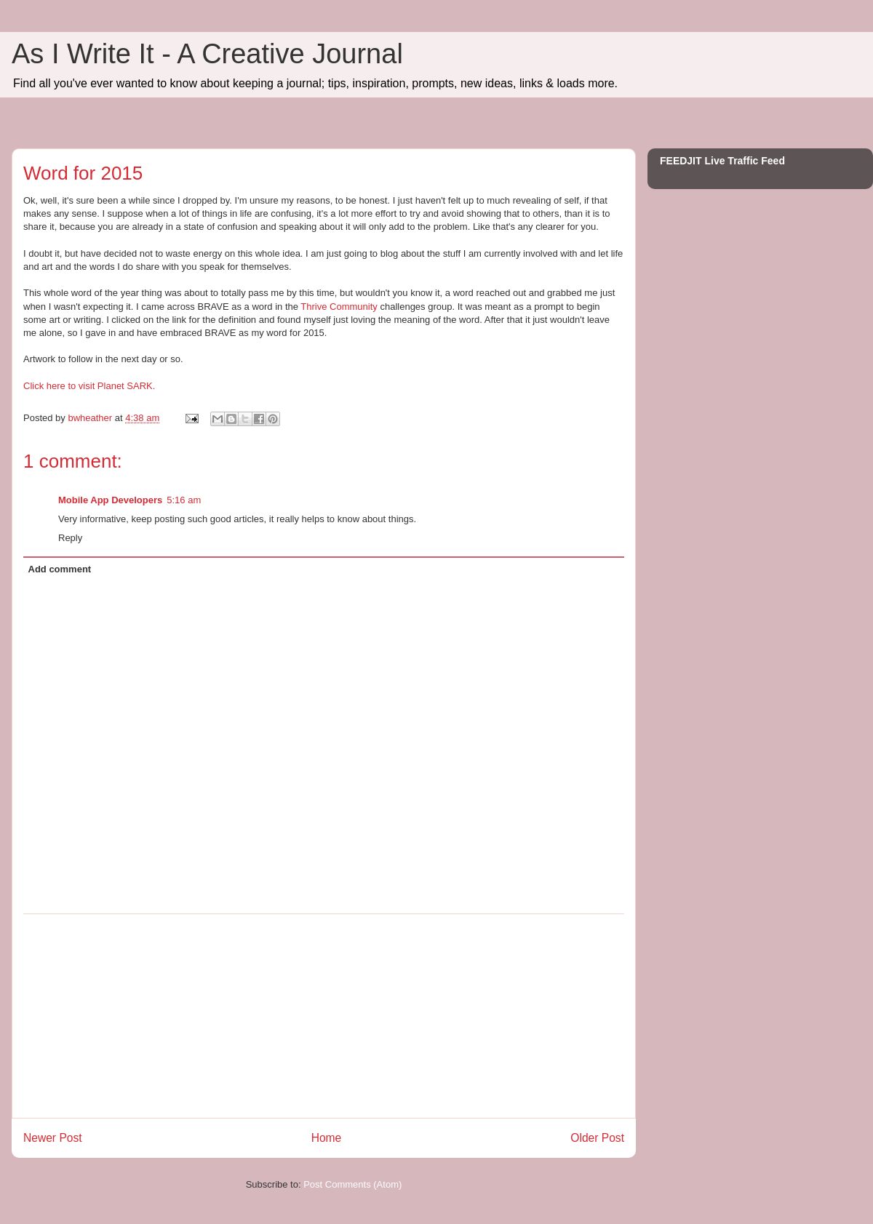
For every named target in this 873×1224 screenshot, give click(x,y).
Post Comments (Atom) (352, 1184)
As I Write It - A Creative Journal (207, 54)
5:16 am (184, 500)
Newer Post (52, 1138)
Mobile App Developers (110, 500)
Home (326, 1138)
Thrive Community (338, 306)
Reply (70, 537)
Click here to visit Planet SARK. (89, 385)
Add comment (60, 569)
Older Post (597, 1138)
